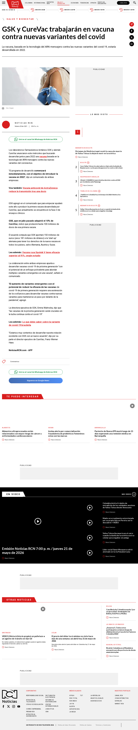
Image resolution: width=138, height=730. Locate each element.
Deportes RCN (50, 2)
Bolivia (109, 606)
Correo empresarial (33, 709)
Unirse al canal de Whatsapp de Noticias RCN (35, 139)
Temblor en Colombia (88, 191)
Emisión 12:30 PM (67, 10)
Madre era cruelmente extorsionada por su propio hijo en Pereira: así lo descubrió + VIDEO (118, 520)
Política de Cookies (86, 725)
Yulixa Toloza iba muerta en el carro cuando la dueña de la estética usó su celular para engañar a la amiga (100, 210)
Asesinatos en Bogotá (83, 148)
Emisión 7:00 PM (97, 10)
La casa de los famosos (115, 624)
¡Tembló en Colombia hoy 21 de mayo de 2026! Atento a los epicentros (100, 195)
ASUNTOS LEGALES (97, 698)
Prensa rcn (30, 712)
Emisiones (8, 10)
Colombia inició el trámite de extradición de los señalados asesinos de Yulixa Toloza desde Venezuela (119, 505)
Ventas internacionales (51, 705)
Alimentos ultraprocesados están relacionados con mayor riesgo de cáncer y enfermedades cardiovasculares (22, 433)
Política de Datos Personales (67, 725)
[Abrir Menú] (3, 3)
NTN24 (71, 695)
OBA (46, 712)
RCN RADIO (73, 701)
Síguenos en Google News (35, 380)
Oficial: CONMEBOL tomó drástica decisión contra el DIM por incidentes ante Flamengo (100, 181)
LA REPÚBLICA (95, 695)
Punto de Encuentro (102, 2)
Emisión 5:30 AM (38, 10)
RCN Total (73, 698)
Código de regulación (34, 704)
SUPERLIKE (118, 701)
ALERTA (72, 706)
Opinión (93, 3)
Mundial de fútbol (113, 645)
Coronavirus (14, 361)
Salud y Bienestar (61, 2)
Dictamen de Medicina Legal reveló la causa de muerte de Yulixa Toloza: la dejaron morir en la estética (98, 152)
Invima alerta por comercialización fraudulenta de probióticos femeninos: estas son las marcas (66, 433)
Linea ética (49, 709)
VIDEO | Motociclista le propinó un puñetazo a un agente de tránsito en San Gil (23, 637)
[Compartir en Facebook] (131, 31)
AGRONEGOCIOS (96, 701)
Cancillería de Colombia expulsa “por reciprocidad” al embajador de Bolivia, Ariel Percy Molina (120, 612)
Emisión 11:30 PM (126, 10)
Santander (6, 633)
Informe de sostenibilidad (50, 701)
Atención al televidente (30, 701)
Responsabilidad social (35, 695)
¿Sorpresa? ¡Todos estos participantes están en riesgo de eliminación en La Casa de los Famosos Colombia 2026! (121, 631)
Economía (74, 3)
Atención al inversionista (31, 715)
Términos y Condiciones (103, 725)
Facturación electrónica (50, 696)
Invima (50, 428)
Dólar (54, 633)
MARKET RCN (119, 704)
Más (129, 494)
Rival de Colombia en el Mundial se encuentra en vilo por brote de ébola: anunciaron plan (121, 650)
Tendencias (84, 3)
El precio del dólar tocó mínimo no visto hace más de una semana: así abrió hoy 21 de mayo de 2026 (74, 638)
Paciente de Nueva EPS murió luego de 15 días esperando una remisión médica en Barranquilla (114, 433)
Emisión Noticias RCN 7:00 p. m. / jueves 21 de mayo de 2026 (37, 550)
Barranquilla (100, 428)
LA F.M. (71, 704)
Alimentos (6, 428)
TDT (81, 695)
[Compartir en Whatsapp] (131, 44)
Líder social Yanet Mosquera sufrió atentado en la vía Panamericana (117, 551)
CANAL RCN (123, 3)
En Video (13, 494)
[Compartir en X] (131, 37)
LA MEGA (72, 712)
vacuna (43, 156)
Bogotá (83, 162)
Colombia (28, 3)
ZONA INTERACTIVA (121, 698)
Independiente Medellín (89, 177)
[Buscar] (134, 3)
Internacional (39, 3)
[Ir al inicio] (15, 4)
